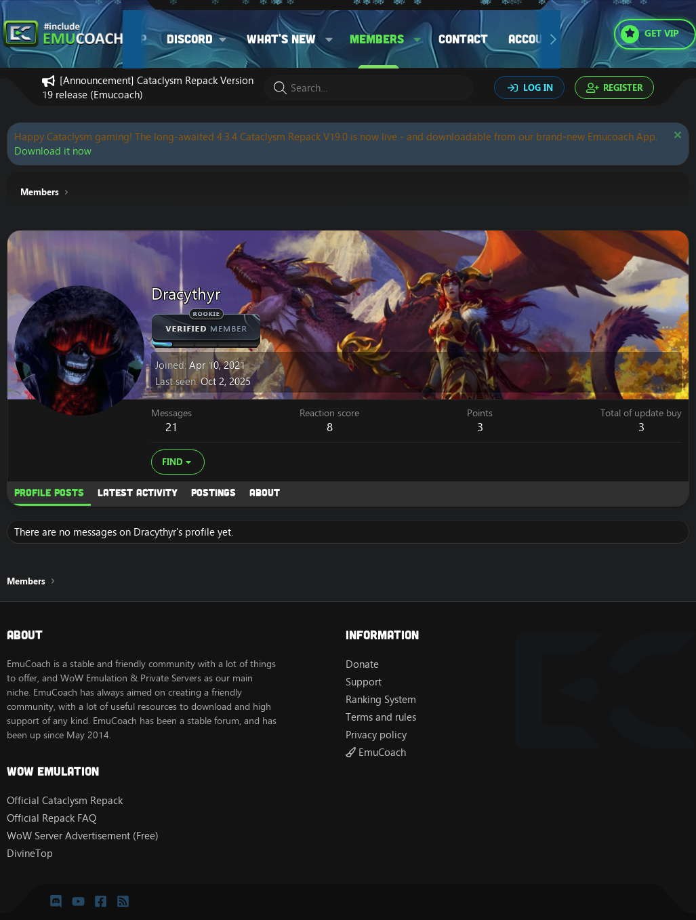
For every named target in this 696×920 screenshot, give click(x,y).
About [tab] (264, 492)
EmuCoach (376, 752)
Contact (463, 38)
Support (364, 682)
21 (171, 427)
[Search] (369, 87)
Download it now (52, 151)
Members (377, 38)
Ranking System (381, 699)
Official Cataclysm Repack (65, 800)
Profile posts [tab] (49, 492)
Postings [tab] (213, 492)
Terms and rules (381, 717)
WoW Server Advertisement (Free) (83, 835)
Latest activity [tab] (138, 492)
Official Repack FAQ (51, 818)
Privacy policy (376, 734)
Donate (362, 664)
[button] (202, 39)
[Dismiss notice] (676, 136)
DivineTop (30, 853)
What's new (281, 38)
